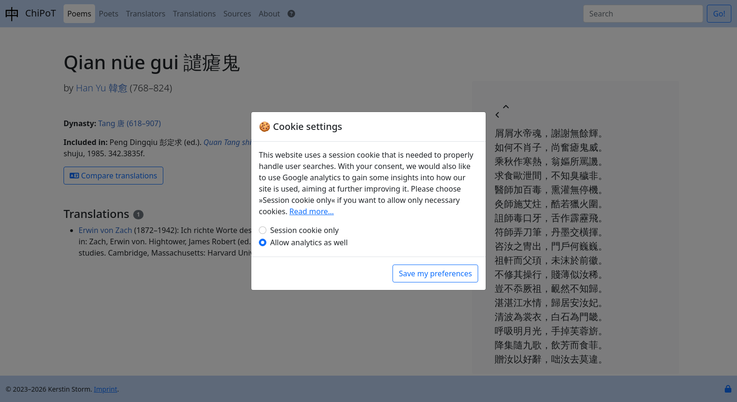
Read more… (311, 211)
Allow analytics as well (309, 242)
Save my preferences (435, 273)
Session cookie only (304, 230)
